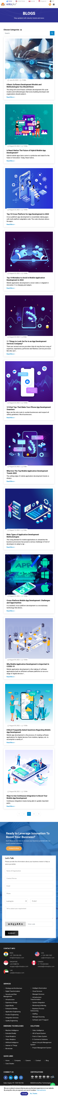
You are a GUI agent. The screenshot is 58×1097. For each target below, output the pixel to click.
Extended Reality (11, 1033)
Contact (38, 1060)
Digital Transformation (13, 991)
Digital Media (10, 1006)
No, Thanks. (34, 1093)
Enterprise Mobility (11, 1008)
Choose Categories (13, 30)
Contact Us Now (14, 848)
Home (7, 1060)
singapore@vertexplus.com (19, 966)
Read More (11, 97)
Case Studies (10, 1063)
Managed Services (38, 994)
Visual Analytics (11, 1036)
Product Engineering (12, 1015)
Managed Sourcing (38, 1017)
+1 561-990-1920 (46, 955)
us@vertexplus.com (47, 958)
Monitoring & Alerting (39, 1005)
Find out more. (41, 1090)
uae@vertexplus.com (17, 973)
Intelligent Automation (39, 988)
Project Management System (41, 1048)
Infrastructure (10, 999)
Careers (28, 1060)
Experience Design (11, 1002)
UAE (52, 1)
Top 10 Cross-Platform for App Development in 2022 (28, 214)
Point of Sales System (39, 1036)
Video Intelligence (38, 1030)
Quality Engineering (12, 1021)
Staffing (34, 1014)
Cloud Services (37, 991)
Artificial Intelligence (12, 1042)
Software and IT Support (40, 1020)
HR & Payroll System (39, 1033)
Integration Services (12, 1018)
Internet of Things (11, 1045)
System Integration (38, 1002)
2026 (33, 1083)
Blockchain (9, 1048)
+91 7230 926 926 (15, 955)
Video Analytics (11, 1039)
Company (17, 1060)
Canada (32, 1)
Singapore (42, 1)
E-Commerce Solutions (40, 1039)
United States (20, 1)
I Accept (24, 1093)
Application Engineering (13, 1012)
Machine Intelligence (12, 1030)
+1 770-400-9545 (43, 964)
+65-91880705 (14, 964)
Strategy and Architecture (14, 988)
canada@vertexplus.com (46, 966)
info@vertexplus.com (17, 958)
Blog (47, 1060)
